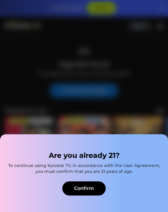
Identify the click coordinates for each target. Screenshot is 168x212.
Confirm (84, 188)
